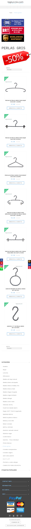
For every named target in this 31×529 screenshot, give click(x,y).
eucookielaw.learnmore (15, 525)
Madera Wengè (7, 398)
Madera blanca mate (9, 389)
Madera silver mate (8, 401)
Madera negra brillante (9, 395)
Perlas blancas (7, 443)
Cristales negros (8, 452)
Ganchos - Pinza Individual (11, 440)
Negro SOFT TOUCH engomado (12, 411)
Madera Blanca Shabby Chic (11, 385)
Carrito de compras (19, 7)
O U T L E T (6, 459)
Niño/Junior (6, 376)
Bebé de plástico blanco (10, 417)
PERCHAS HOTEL (8, 404)
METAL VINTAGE (8, 427)
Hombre (5, 366)
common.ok (15, 522)
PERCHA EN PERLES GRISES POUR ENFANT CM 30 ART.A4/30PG (15, 176)
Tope (10, 12)
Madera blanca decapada (10, 382)
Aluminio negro (7, 433)
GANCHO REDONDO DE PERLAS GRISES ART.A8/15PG (15, 289)
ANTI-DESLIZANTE (8, 456)
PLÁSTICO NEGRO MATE (10, 408)
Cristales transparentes (10, 449)
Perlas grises (7, 446)
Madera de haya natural (10, 379)
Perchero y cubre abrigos (10, 462)
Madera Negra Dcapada (10, 392)
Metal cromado (7, 424)
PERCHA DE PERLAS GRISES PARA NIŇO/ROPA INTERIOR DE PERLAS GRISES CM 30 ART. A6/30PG (15, 214)
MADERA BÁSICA (8, 414)
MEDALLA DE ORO (8, 420)
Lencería (5, 373)
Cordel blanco (7, 436)
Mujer (5, 369)
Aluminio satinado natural (10, 430)
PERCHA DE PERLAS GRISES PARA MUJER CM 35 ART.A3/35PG (15, 138)
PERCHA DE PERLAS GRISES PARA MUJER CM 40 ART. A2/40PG (15, 101)
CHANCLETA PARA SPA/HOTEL (12, 465)
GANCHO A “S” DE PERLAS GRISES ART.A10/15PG (15, 326)
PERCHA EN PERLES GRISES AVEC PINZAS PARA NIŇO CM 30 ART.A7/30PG (15, 252)
